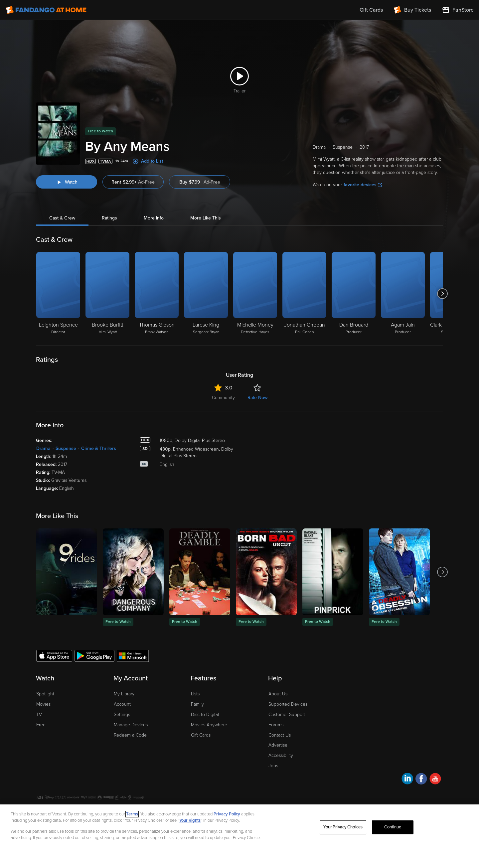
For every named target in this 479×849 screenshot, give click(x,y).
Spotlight (45, 694)
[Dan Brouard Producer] (353, 294)
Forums (275, 725)
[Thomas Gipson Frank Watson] (156, 294)
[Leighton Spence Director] (58, 294)
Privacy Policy (227, 814)
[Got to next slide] (442, 294)
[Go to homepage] (46, 10)
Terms (132, 814)
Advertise (277, 745)
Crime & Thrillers (98, 448)
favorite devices (363, 185)
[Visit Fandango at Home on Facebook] (421, 780)
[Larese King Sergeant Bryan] (206, 294)
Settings (122, 714)
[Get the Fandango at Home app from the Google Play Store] (94, 655)
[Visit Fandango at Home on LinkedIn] (407, 780)
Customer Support (286, 714)
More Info (154, 218)
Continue (392, 827)
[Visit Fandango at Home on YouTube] (435, 780)
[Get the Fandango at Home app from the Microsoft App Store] (132, 655)
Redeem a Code (130, 735)
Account (122, 704)
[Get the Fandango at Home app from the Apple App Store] (54, 655)
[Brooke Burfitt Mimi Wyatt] (107, 294)
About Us (277, 694)
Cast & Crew (62, 218)
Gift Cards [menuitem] (371, 10)
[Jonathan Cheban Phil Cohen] (304, 294)
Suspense (66, 448)
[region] (239, 826)
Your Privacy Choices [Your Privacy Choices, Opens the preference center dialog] (343, 827)
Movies (43, 704)
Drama (43, 448)
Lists (195, 694)
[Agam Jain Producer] (403, 294)
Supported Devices (287, 704)
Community (223, 397)
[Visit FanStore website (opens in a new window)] (457, 10)
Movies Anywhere (209, 725)
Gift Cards (201, 735)
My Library (124, 694)
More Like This (205, 218)
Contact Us (279, 735)
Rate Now (257, 397)
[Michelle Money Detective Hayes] (255, 294)
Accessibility (280, 755)
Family (197, 704)
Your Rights (190, 820)
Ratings (109, 218)
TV (39, 714)
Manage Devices (131, 725)
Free (41, 725)
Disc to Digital (205, 714)
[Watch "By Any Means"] (66, 182)
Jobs (273, 766)
